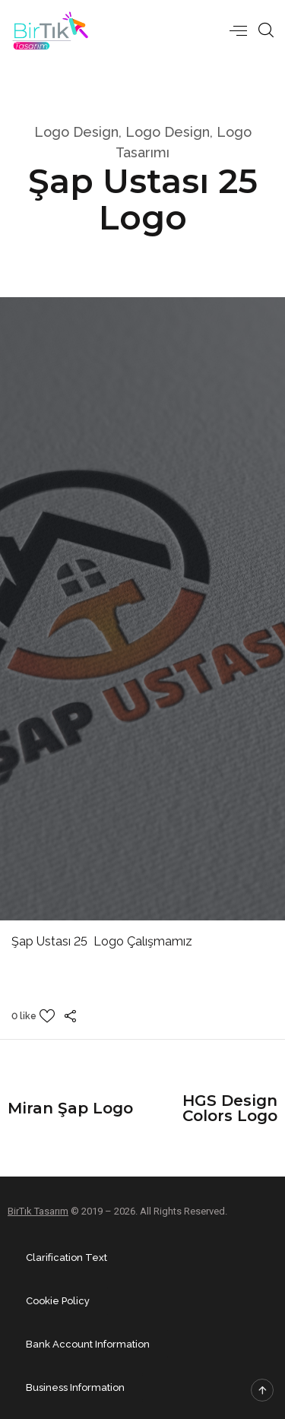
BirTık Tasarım (38, 1211)
